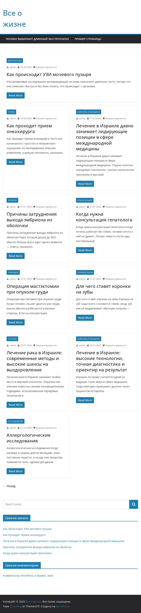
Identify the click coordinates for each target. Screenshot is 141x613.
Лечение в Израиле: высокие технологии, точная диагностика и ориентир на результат (101, 361)
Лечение (12, 200)
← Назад (9, 486)
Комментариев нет (45, 67)
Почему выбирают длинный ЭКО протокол (37, 39)
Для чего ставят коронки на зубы (103, 289)
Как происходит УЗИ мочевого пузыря (49, 74)
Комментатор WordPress (18, 575)
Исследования (15, 421)
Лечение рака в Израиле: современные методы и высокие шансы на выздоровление (34, 361)
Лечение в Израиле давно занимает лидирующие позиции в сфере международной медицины (104, 137)
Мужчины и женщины (88, 112)
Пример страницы (88, 39)
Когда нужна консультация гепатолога (104, 217)
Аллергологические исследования (28, 438)
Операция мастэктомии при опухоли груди (33, 289)
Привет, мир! (45, 575)
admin (13, 67)
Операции (13, 272)
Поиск (133, 504)
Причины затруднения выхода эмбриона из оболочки (32, 219)
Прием (11, 112)
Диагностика (14, 60)
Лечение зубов (85, 272)
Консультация (84, 200)
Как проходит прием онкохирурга (29, 128)
